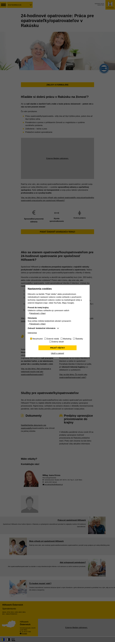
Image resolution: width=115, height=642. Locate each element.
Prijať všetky (57, 348)
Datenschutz (32, 333)
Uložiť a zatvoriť (57, 353)
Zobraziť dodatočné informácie (42, 328)
